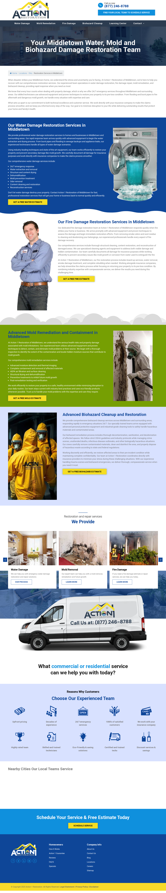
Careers (90, 868)
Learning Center (117, 25)
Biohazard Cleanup (92, 25)
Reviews (52, 860)
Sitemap (90, 873)
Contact (137, 25)
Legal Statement (67, 889)
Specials (52, 868)
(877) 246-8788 (116, 6)
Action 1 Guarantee (57, 855)
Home (13, 75)
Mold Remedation (46, 25)
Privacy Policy (82, 889)
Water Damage (22, 25)
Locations (91, 864)
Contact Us (91, 855)
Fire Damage (69, 25)
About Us (90, 851)
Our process (21, 584)
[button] (5, 562)
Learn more (71, 584)
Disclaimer (94, 889)
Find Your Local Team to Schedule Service (126, 12)
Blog (89, 860)
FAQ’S (51, 864)
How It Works (54, 851)
